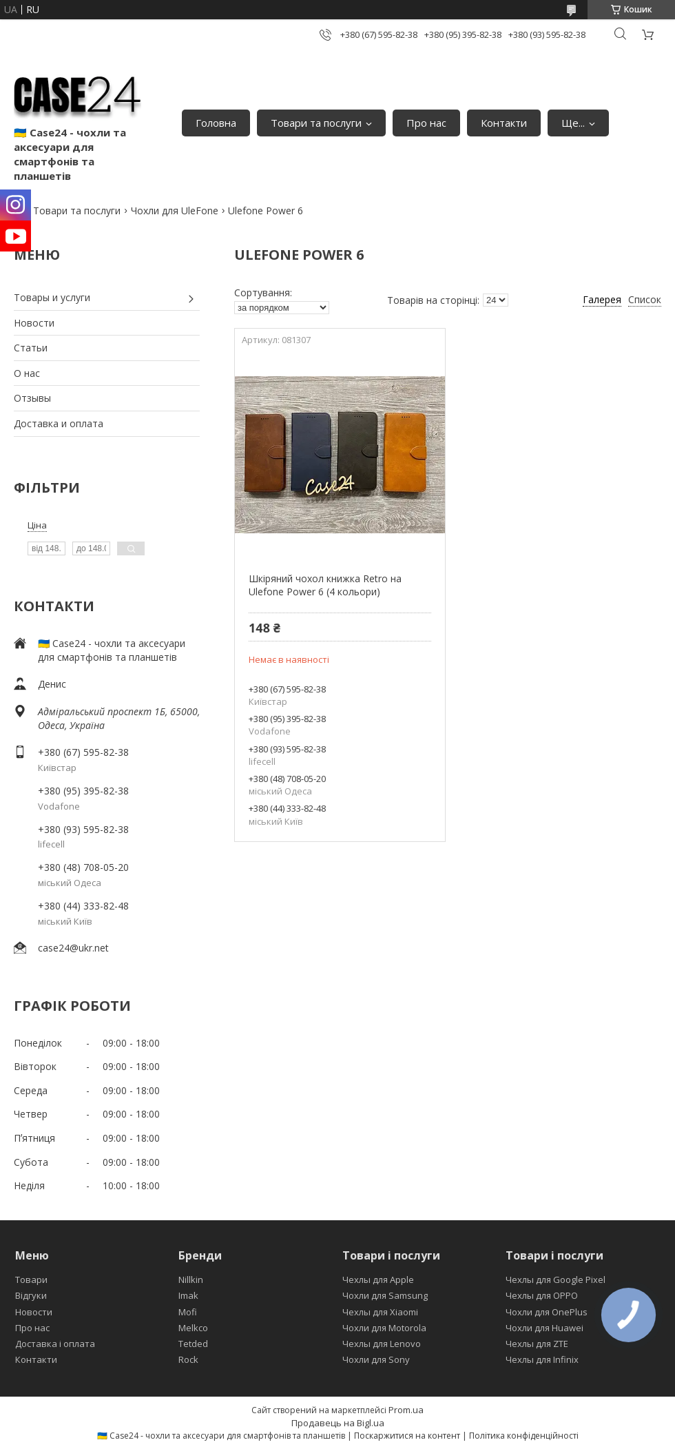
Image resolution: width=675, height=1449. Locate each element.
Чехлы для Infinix (542, 1359)
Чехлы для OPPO (542, 1295)
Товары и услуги (52, 297)
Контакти (504, 123)
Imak (188, 1295)
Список (644, 299)
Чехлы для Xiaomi (380, 1312)
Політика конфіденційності (524, 1435)
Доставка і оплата (55, 1343)
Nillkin (190, 1279)
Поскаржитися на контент (407, 1435)
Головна (216, 123)
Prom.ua (406, 1410)
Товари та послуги (316, 123)
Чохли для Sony (376, 1359)
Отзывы (32, 397)
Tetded (193, 1343)
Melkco (193, 1328)
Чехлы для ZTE (537, 1343)
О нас (27, 373)
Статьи (31, 347)
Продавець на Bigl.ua (337, 1423)
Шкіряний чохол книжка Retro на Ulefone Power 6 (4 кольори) (325, 585)
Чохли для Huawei (544, 1328)
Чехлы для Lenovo (381, 1343)
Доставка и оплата (58, 423)
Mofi (187, 1312)
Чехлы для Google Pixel (555, 1279)
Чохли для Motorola (384, 1328)
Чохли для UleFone (174, 210)
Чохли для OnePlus (547, 1312)
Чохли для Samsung (385, 1295)
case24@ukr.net (73, 947)
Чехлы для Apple (378, 1279)
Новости (34, 322)
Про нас (426, 123)
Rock (188, 1359)
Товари (31, 1279)
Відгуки (31, 1295)
